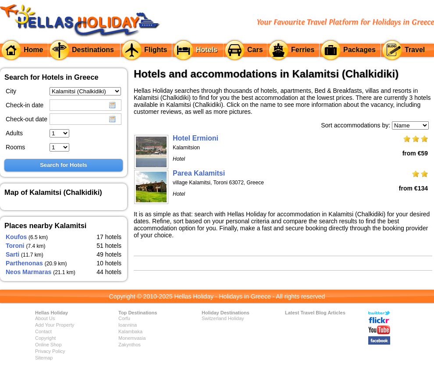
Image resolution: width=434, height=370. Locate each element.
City (11, 91)
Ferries (302, 49)
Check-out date (26, 119)
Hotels (206, 49)
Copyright (45, 338)
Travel (415, 49)
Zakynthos (129, 344)
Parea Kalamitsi (199, 173)
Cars (255, 49)
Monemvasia (132, 338)
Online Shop (48, 344)
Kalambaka (130, 331)
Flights (155, 49)
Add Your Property (54, 325)
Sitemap (44, 357)
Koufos (16, 236)
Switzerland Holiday (223, 318)
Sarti (12, 254)
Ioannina (127, 325)
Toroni (15, 245)
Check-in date (24, 105)
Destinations (93, 49)
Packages (359, 49)
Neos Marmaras (28, 271)
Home (33, 49)
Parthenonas (24, 263)
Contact (43, 331)
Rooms (15, 147)
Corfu (124, 318)
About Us (45, 318)
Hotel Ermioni (195, 138)
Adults (14, 133)
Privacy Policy (50, 351)
